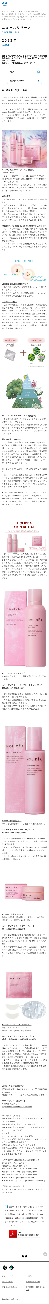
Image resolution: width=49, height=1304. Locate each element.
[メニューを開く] (45, 4)
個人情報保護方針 (33, 1282)
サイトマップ (7, 1276)
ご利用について (32, 1276)
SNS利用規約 (7, 1282)
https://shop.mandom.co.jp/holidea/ (17, 1107)
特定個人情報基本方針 (10, 1287)
